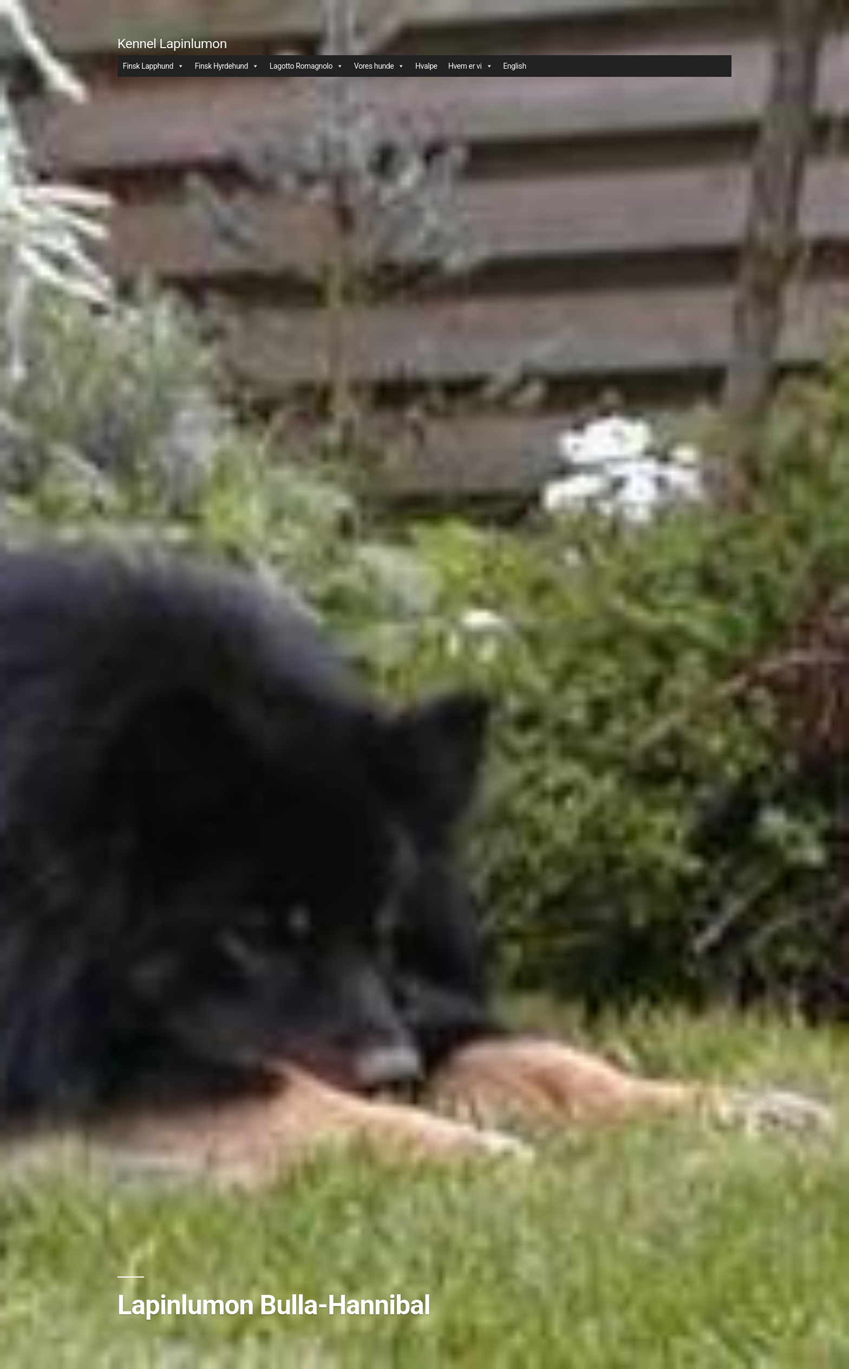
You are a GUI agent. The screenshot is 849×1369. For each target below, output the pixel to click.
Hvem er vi (470, 66)
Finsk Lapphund (153, 66)
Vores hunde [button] (379, 66)
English (514, 66)
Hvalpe (426, 66)
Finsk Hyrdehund (227, 66)
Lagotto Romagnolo (306, 66)
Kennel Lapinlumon (172, 43)
